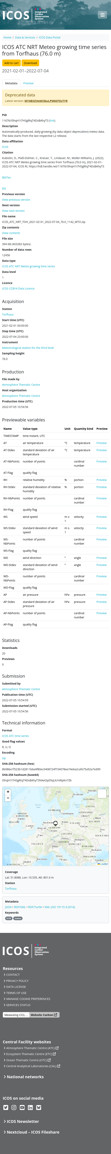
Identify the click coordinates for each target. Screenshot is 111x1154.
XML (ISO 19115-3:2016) (60, 907)
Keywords (12, 912)
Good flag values (13, 741)
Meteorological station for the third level (28, 348)
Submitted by (11, 683)
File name (9, 216)
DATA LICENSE (16, 987)
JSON (8, 907)
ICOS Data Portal (49, 37)
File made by (11, 379)
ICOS (5, 147)
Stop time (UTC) (13, 331)
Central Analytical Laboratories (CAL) (31, 1066)
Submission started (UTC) (19, 706)
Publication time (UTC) (17, 694)
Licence (7, 283)
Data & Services (25, 37)
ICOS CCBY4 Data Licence (18, 288)
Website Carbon (42, 1015)
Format (7, 730)
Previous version (13, 194)
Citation (7, 152)
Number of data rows (17, 249)
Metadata (11, 83)
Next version (11, 205)
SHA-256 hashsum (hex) (18, 763)
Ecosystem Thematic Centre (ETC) (29, 1054)
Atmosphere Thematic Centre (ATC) (30, 1048)
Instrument (10, 342)
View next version (13, 211)
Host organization (14, 390)
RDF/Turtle (35, 907)
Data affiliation (12, 141)
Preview (28, 83)
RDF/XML (20, 907)
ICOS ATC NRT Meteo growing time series (28, 266)
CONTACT (13, 975)
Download (30, 63)
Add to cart (11, 63)
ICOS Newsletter (23, 1121)
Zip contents (10, 227)
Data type (9, 261)
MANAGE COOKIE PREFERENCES (28, 999)
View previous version (16, 199)
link (52, 120)
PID (4, 115)
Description (10, 126)
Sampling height (13, 353)
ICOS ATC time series (15, 736)
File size (7, 238)
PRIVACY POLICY (17, 981)
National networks (25, 1076)
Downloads (9, 648)
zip (4, 758)
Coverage (11, 872)
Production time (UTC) (17, 401)
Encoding (8, 752)
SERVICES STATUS (18, 1005)
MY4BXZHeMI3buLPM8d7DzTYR (46, 101)
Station (7, 309)
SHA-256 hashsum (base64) (20, 775)
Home (7, 37)
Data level (9, 272)
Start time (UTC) (13, 320)
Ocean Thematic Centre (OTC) (26, 1060)
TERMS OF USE (16, 993)
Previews (8, 659)
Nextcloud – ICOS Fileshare (33, 1132)
